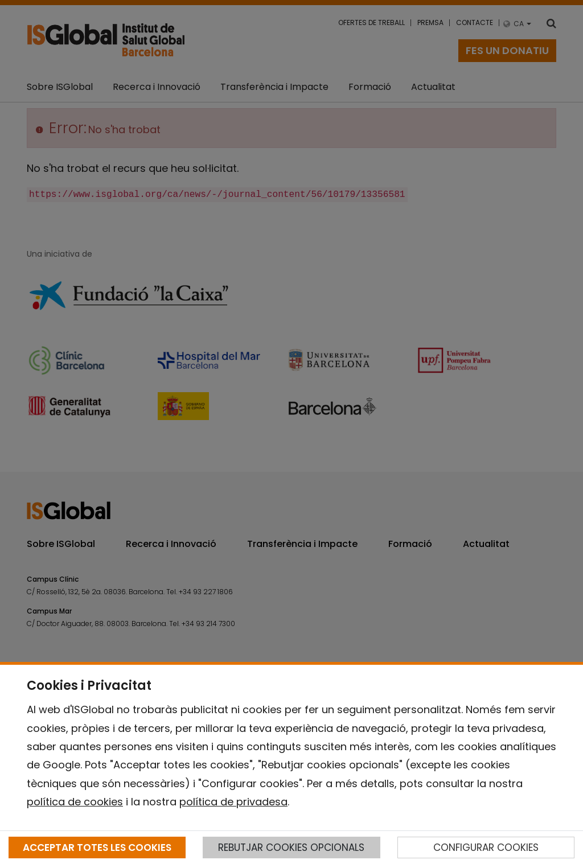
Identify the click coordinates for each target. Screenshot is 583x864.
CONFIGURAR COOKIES (486, 847)
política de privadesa (233, 802)
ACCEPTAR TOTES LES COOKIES (97, 847)
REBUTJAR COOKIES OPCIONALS (291, 847)
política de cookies (75, 802)
